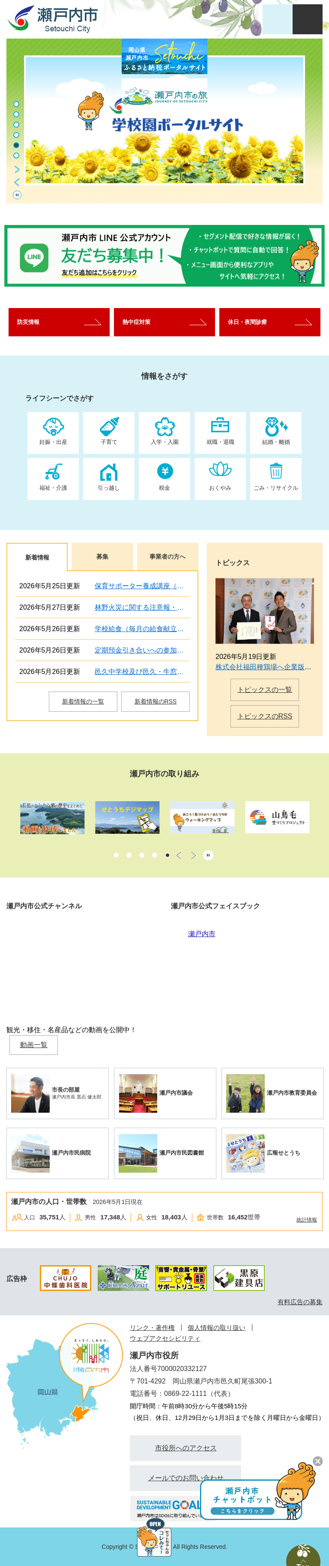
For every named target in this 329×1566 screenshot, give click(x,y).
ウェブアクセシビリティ (165, 1338)
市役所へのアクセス (186, 1448)
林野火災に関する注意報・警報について (142, 607)
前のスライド (17, 182)
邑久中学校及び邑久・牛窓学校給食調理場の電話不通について (142, 671)
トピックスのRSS (265, 716)
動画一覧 (34, 1044)
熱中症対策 (136, 322)
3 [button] (16, 125)
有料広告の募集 (300, 1301)
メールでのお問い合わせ (186, 1478)
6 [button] (16, 156)
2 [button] (16, 114)
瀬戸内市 (201, 933)
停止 (17, 195)
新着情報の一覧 (83, 701)
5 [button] (16, 145)
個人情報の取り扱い (216, 1327)
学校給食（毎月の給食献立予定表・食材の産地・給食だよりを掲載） (142, 628)
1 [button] (116, 855)
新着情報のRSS (156, 701)
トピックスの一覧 (264, 689)
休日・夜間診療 (247, 322)
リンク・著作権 (152, 1327)
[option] (164, 121)
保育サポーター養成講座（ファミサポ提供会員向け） (142, 586)
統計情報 (306, 1220)
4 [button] (16, 135)
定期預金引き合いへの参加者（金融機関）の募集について (142, 650)
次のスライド (17, 169)
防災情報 (28, 322)
